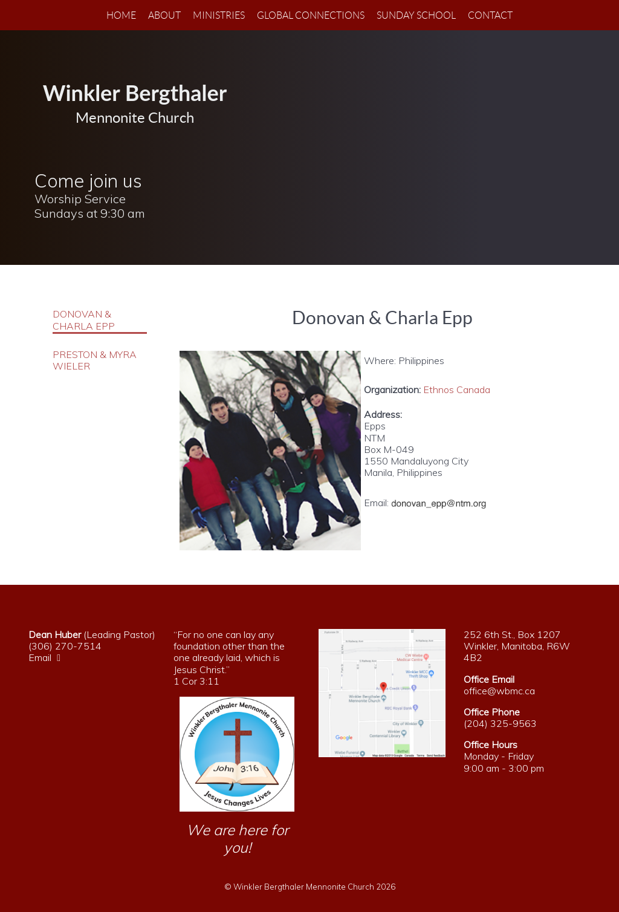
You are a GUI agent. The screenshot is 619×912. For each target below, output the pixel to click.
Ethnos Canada (456, 389)
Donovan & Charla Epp (84, 319)
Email (47, 657)
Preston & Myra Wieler (95, 360)
